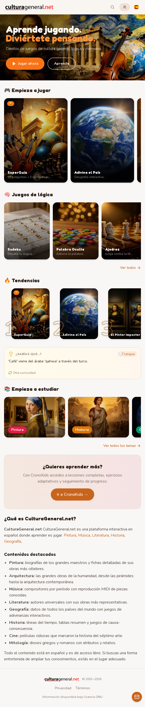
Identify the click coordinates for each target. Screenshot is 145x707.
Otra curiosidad (22, 373)
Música (84, 535)
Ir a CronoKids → (72, 494)
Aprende (61, 63)
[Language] (136, 7)
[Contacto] (137, 697)
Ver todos (130, 267)
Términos (82, 688)
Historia (117, 535)
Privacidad (63, 688)
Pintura (70, 535)
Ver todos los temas (122, 445)
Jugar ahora (25, 63)
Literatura (100, 535)
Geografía (12, 541)
